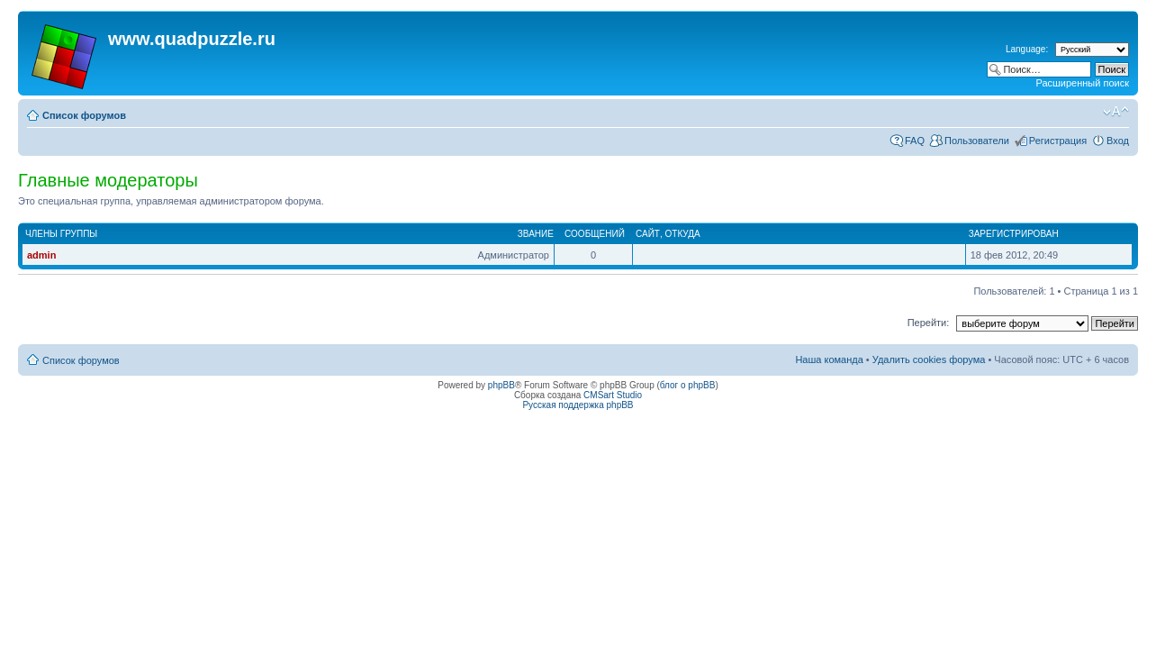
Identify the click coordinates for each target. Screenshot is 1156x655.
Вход (1117, 140)
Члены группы (61, 234)
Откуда (682, 234)
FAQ (915, 140)
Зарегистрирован (1014, 234)
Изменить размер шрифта (1116, 112)
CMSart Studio (612, 395)
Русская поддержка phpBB (577, 405)
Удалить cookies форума (929, 359)
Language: (1027, 49)
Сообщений (594, 234)
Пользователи (976, 140)
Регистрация (1058, 140)
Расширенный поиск (1082, 82)
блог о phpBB (688, 385)
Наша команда (828, 359)
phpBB (501, 385)
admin (41, 255)
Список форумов (84, 115)
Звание (536, 234)
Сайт (648, 234)
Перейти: (929, 322)
